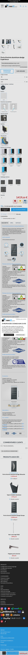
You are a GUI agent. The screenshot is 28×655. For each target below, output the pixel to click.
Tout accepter (9, 334)
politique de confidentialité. (12, 332)
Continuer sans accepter (21, 319)
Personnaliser (20, 334)
